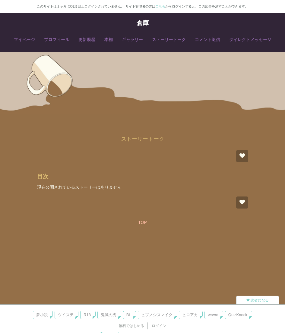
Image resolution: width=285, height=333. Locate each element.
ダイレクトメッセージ (250, 39)
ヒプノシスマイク (157, 315)
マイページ (24, 39)
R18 (87, 315)
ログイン (159, 326)
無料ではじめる (131, 326)
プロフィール (56, 39)
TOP (142, 222)
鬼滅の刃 (108, 315)
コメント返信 (207, 39)
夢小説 (42, 315)
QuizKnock (237, 315)
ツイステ (66, 315)
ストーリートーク (169, 39)
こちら (160, 6)
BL (128, 315)
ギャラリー (132, 39)
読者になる (257, 300)
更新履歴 (86, 39)
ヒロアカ (190, 315)
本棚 (108, 39)
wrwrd (213, 315)
